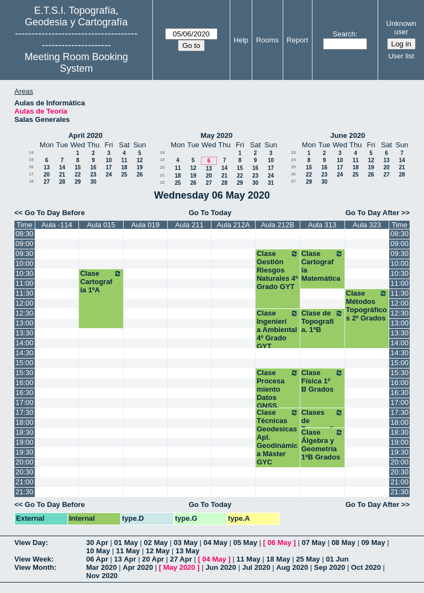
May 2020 (216, 135)
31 (271, 183)
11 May (128, 551)
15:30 (24, 372)
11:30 (24, 293)
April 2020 (85, 135)
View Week (32, 559)
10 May (98, 551)
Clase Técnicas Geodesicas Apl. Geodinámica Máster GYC (278, 437)
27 (47, 182)
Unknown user (401, 27)
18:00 (24, 422)
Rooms (267, 40)
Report (297, 40)
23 (93, 175)
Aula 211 (189, 225)
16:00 (24, 382)
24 (108, 175)
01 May (126, 542)
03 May (186, 542)
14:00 (24, 343)
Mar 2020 (101, 567)
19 (139, 167)
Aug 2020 (292, 567)
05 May (245, 542)
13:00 (24, 323)
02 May (156, 542)
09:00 (24, 243)
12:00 (24, 303)
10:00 (24, 263)
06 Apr (97, 559)
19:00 (24, 442)
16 (31, 166)
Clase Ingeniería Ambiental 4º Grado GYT (278, 329)
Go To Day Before (55, 213)
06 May (279, 542)
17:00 (24, 402)
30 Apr (97, 542)
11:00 (24, 283)
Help (241, 40)
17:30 (24, 412)
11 (124, 160)
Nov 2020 (102, 575)
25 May (308, 559)
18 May (278, 559)
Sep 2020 (329, 567)
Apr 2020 (138, 567)
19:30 (24, 452)
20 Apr (153, 559)
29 (78, 182)
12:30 (24, 313)
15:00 (24, 363)
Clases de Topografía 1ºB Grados (322, 424)
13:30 (24, 333)
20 (47, 175)
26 (139, 175)
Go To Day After (373, 213)
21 (62, 175)
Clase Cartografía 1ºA (101, 281)
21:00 (24, 482)
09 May (373, 542)
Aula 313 (322, 225)
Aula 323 (367, 225)
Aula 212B (277, 225)
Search (344, 34)
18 (124, 167)
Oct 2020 (366, 567)
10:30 (24, 273)
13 (47, 167)
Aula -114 (56, 225)
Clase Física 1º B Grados (322, 380)
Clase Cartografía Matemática (322, 265)
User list (401, 56)
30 (93, 182)
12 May (157, 551)
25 (124, 175)
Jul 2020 (256, 567)
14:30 (24, 353)
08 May (343, 542)
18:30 (24, 432)
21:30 (24, 492)
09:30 (24, 253)
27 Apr (181, 559)
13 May (187, 551)
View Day (30, 542)
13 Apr (125, 559)
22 (78, 175)
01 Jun (337, 559)
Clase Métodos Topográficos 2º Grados (367, 305)
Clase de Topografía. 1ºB (322, 321)
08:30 (24, 233)
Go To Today (210, 213)
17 (108, 167)
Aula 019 (145, 225)
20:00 (24, 462)
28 (62, 182)
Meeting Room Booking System (76, 62)
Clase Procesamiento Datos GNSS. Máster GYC (278, 393)
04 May (215, 542)
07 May (313, 542)
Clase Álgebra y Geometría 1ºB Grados (322, 444)
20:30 (24, 472)
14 (31, 152)
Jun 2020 (220, 567)
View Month (34, 567)
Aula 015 (101, 225)
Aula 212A (233, 225)
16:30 (24, 392)
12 (139, 160)
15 (31, 159)
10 (108, 160)
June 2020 (347, 135)
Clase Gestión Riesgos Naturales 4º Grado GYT (278, 270)
